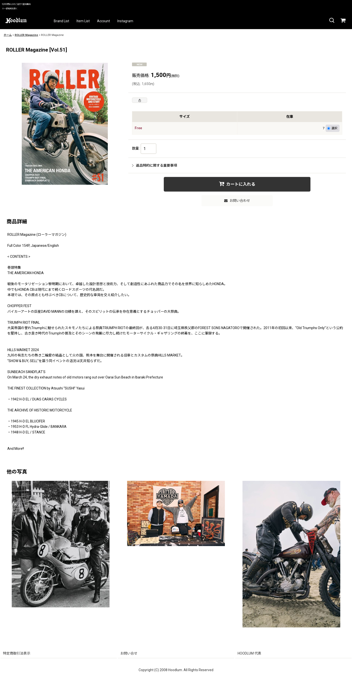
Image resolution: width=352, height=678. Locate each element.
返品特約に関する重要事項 (154, 165)
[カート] (342, 20)
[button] (331, 20)
